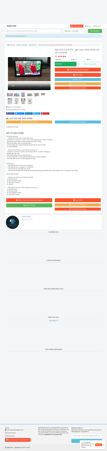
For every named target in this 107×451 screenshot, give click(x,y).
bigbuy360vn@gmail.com (17, 430)
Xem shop (77, 75)
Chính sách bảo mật (10, 433)
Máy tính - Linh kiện (21, 45)
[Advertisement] (53, 12)
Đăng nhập (97, 26)
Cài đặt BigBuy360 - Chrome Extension (17, 440)
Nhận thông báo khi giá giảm (77, 83)
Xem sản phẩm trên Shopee (77, 69)
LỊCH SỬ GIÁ (77, 79)
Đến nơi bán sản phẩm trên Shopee (29, 200)
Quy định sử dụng (9, 436)
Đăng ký (88, 26)
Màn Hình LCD (33, 45)
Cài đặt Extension (76, 26)
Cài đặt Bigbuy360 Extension (77, 88)
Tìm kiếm (95, 31)
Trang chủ (11, 45)
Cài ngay (98, 447)
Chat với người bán (90, 64)
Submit (86, 441)
